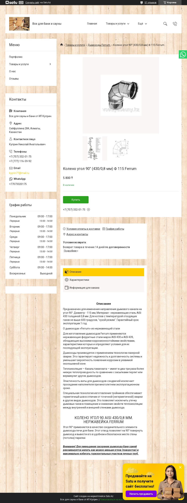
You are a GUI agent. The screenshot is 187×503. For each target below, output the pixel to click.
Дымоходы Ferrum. (99, 45)
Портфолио (15, 56)
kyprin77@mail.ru (19, 173)
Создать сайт (32, 2)
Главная (92, 23)
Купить (76, 199)
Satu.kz (109, 496)
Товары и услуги (115, 23)
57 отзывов (151, 2)
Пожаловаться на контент (113, 499)
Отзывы (14, 78)
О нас (12, 71)
